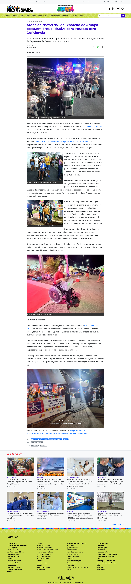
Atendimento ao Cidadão (15, 552)
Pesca (69, 569)
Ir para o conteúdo (12, 2)
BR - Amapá (43, 445)
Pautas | (61, 582)
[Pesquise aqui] (123, 15)
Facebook (81, 431)
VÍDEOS (39, 16)
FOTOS (34, 16)
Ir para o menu (23, 2)
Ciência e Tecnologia (14, 561)
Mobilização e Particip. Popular (77, 567)
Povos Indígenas (102, 548)
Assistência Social (36, 439)
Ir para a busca (32, 2)
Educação (40, 561)
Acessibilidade (66, 2)
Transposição (101, 569)
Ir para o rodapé (42, 2)
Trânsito (99, 565)
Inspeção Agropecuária (75, 552)
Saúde (99, 559)
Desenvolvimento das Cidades (47, 550)
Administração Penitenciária (17, 545)
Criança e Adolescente (14, 569)
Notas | (66, 582)
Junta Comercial (72, 554)
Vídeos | (76, 582)
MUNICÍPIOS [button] (66, 16)
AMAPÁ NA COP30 (78, 16)
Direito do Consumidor (45, 556)
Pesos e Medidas (102, 543)
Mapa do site (85, 2)
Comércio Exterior (13, 563)
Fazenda (39, 565)
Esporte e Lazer (42, 563)
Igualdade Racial (72, 548)
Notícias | (56, 582)
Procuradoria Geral (103, 552)
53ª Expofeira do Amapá (91, 126)
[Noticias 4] (63, 425)
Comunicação (11, 565)
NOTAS (28, 16)
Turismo (65, 439)
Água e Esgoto (12, 548)
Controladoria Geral (14, 567)
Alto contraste (76, 2)
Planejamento (101, 545)
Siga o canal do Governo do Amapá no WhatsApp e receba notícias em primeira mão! (57, 433)
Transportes (101, 567)
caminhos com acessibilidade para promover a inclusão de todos (62, 141)
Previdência (101, 550)
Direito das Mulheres (44, 554)
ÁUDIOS (45, 16)
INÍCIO (8, 16)
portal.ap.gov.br (109, 2)
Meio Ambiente (72, 563)
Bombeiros (10, 559)
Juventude (70, 559)
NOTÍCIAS (15, 16)
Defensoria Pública (43, 545)
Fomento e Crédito (43, 567)
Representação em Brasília (106, 556)
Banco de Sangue (13, 554)
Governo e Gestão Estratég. (76, 543)
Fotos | (71, 582)
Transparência (119, 2)
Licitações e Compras (74, 561)
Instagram (73, 431)
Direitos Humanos (43, 559)
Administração (12, 543)
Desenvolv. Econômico (55, 439)
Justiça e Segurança (73, 556)
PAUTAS (22, 16)
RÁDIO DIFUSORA (55, 16)
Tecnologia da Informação (106, 561)
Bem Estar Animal (13, 556)
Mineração (70, 565)
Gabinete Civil (41, 569)
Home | (50, 582)
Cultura (45, 439)
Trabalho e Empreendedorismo (107, 563)
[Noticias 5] (67, 425)
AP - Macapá (35, 445)
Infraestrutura (72, 550)
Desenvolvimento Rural (45, 552)
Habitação (70, 545)
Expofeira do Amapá (36, 442)
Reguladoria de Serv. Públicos (107, 554)
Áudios (81, 582)
